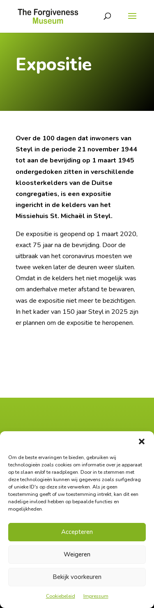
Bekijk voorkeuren (77, 577)
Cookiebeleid (60, 596)
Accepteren (77, 532)
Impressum (95, 596)
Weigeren (77, 554)
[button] (142, 441)
